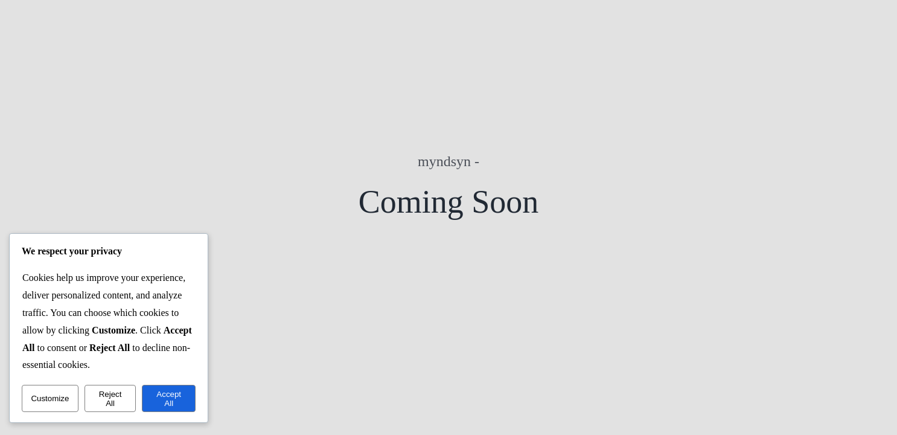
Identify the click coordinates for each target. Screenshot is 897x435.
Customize (50, 398)
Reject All (110, 399)
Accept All (168, 399)
